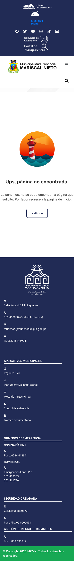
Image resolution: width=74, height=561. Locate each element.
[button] (66, 63)
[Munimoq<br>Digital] (35, 14)
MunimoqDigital (37, 22)
